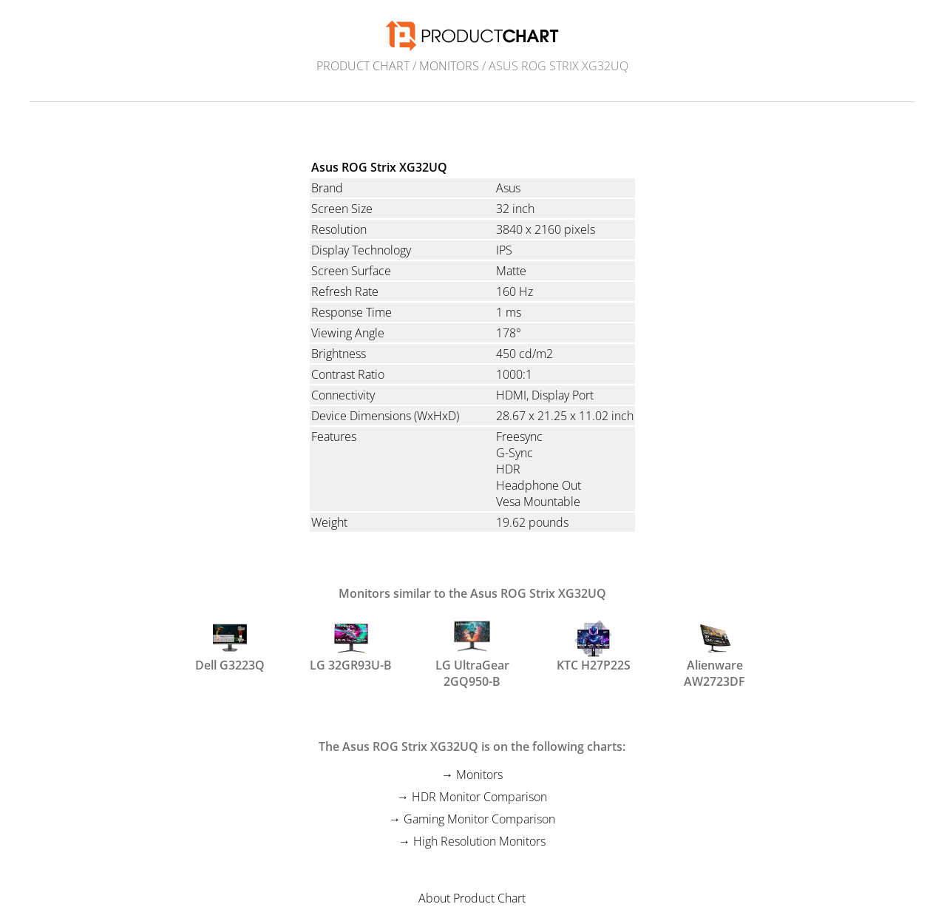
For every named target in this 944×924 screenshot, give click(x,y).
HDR (508, 469)
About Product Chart (472, 898)
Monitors (449, 66)
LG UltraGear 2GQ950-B (472, 653)
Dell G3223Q (230, 646)
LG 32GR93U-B (351, 646)
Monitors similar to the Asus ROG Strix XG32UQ (472, 593)
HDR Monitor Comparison (479, 797)
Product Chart (363, 66)
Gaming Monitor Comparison (479, 819)
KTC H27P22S (594, 646)
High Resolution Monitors (479, 841)
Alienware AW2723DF (714, 653)
